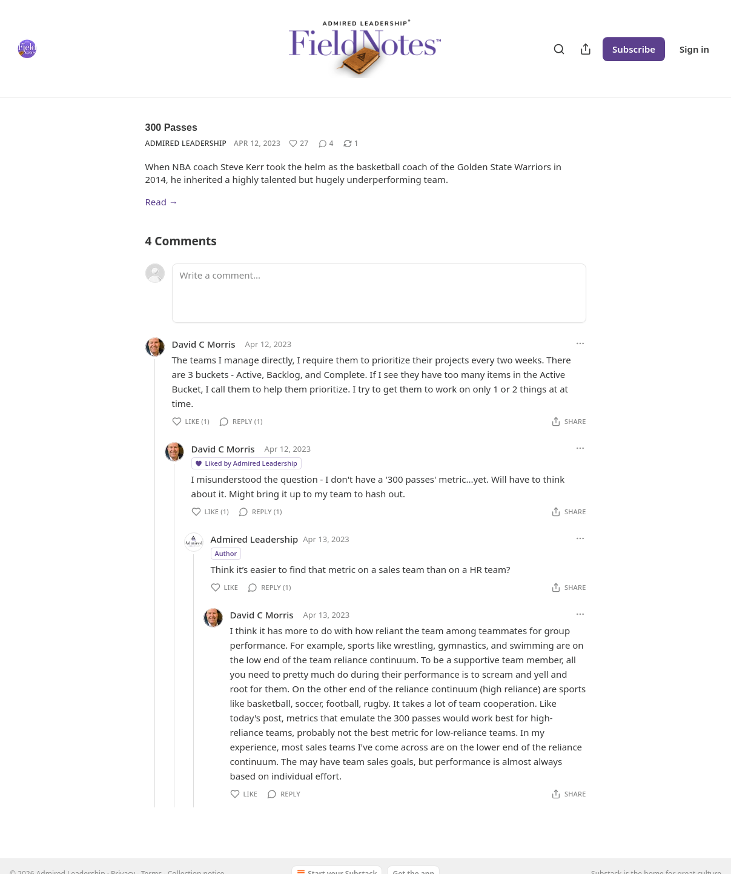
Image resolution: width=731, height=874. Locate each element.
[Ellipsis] (580, 343)
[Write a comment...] (379, 293)
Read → (161, 202)
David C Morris (204, 344)
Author (226, 553)
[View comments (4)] (326, 143)
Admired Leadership (186, 143)
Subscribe (633, 49)
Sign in (694, 49)
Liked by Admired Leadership (245, 463)
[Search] (559, 49)
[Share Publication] (586, 49)
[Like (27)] (298, 143)
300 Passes (171, 127)
